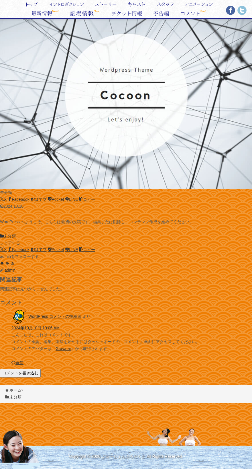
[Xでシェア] (3, 199)
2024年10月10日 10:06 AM (35, 328)
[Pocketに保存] (56, 199)
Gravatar (63, 348)
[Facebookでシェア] (18, 199)
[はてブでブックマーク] (39, 199)
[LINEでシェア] (71, 199)
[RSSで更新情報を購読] (12, 263)
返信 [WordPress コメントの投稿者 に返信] (17, 362)
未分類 (8, 236)
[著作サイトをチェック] (2, 263)
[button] (87, 199)
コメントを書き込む (20, 373)
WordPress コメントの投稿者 (54, 316)
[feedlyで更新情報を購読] (7, 263)
